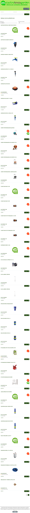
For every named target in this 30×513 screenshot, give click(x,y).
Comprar (27, 36)
